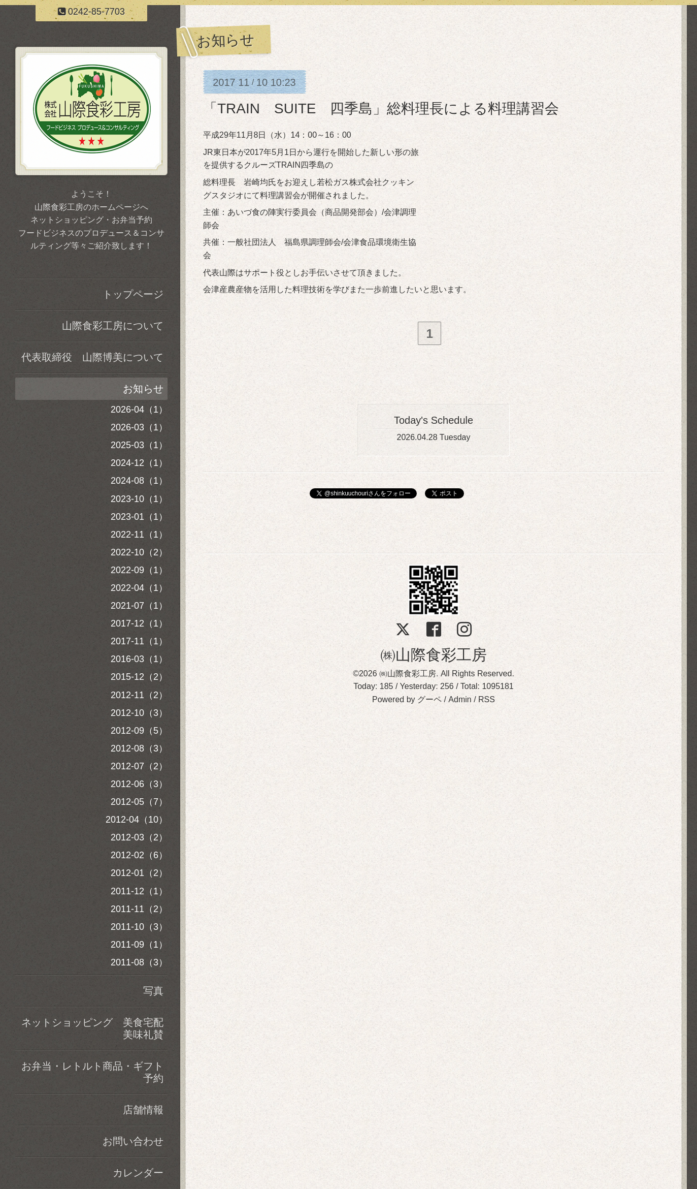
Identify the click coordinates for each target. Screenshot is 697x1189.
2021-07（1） (139, 606)
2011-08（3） (139, 962)
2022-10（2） (139, 552)
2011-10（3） (139, 927)
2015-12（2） (139, 677)
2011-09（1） (139, 945)
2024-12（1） (139, 463)
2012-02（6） (139, 855)
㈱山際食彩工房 (433, 656)
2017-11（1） (139, 641)
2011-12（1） (139, 891)
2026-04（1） (139, 409)
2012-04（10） (137, 820)
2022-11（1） (139, 534)
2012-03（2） (139, 837)
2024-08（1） (139, 481)
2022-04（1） (139, 588)
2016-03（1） (139, 659)
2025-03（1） (139, 445)
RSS (486, 702)
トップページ (133, 294)
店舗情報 (143, 1109)
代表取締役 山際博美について (92, 357)
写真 (153, 990)
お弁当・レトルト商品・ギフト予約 (92, 1072)
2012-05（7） (139, 802)
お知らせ (143, 388)
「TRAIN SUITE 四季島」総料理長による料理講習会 (381, 108)
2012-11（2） (139, 695)
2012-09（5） (139, 731)
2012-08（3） (139, 748)
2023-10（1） (139, 499)
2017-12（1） (139, 623)
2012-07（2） (139, 766)
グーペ (429, 702)
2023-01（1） (139, 517)
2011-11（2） (139, 909)
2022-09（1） (139, 570)
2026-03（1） (139, 427)
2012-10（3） (139, 713)
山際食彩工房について (112, 325)
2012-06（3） (139, 784)
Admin (459, 702)
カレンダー (138, 1172)
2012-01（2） (139, 873)
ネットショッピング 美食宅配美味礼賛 (92, 1028)
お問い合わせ (133, 1141)
